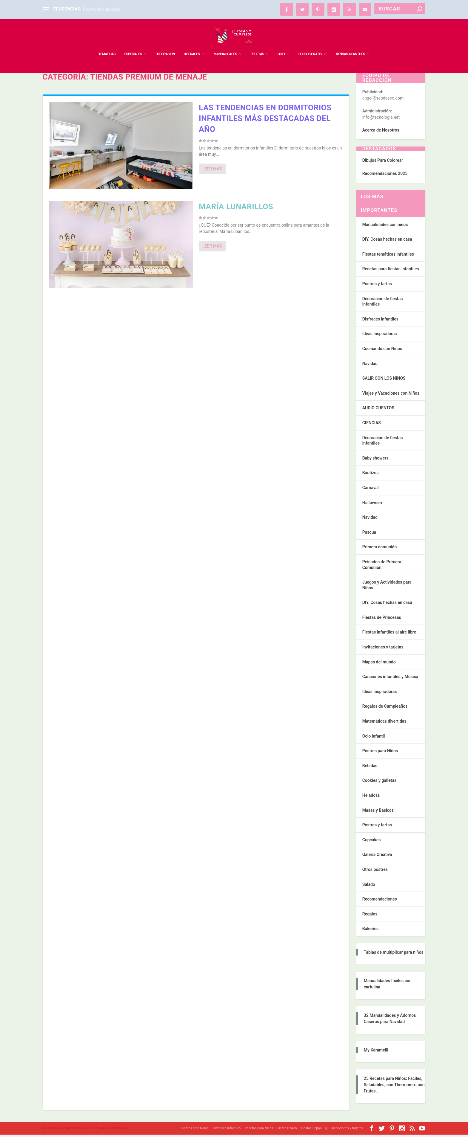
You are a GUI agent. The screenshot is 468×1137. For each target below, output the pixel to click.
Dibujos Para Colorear (382, 162)
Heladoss (371, 797)
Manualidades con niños (385, 227)
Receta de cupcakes (101, 9)
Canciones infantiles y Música (390, 679)
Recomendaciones (379, 901)
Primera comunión (379, 549)
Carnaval (370, 490)
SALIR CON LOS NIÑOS (384, 380)
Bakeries (370, 931)
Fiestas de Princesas (381, 619)
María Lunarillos (236, 208)
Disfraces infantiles (380, 321)
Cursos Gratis (310, 45)
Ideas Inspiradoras (379, 336)
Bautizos (370, 475)
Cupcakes (371, 842)
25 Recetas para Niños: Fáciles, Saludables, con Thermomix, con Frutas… (394, 1087)
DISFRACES (192, 45)
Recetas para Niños (259, 1131)
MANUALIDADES (225, 45)
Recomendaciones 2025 (384, 175)
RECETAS (257, 45)
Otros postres (375, 871)
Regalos (370, 916)
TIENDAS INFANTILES (350, 45)
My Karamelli (376, 1052)
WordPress (119, 1130)
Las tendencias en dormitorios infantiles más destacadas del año (265, 121)
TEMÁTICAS (107, 45)
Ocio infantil (373, 738)
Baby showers (375, 460)
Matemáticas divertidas (384, 723)
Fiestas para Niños (195, 1131)
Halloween (372, 505)
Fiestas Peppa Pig (314, 1131)
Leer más (212, 171)
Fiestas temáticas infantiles (388, 256)
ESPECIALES (133, 45)
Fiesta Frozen (287, 1131)
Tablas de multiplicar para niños (394, 954)
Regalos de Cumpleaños (385, 708)
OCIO (281, 45)
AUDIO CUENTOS (378, 410)
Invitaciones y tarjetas (383, 649)
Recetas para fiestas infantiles (390, 271)
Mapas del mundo (379, 664)
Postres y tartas (377, 286)
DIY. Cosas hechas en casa (387, 241)
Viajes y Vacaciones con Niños (390, 395)
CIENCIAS (371, 425)
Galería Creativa (377, 856)
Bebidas (370, 768)
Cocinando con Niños (382, 351)
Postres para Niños (380, 753)
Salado (368, 886)
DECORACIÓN (165, 45)
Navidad (370, 366)
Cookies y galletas (379, 782)
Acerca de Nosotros (380, 132)
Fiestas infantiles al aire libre (389, 634)
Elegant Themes (74, 1130)
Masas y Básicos (378, 812)
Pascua (369, 534)
